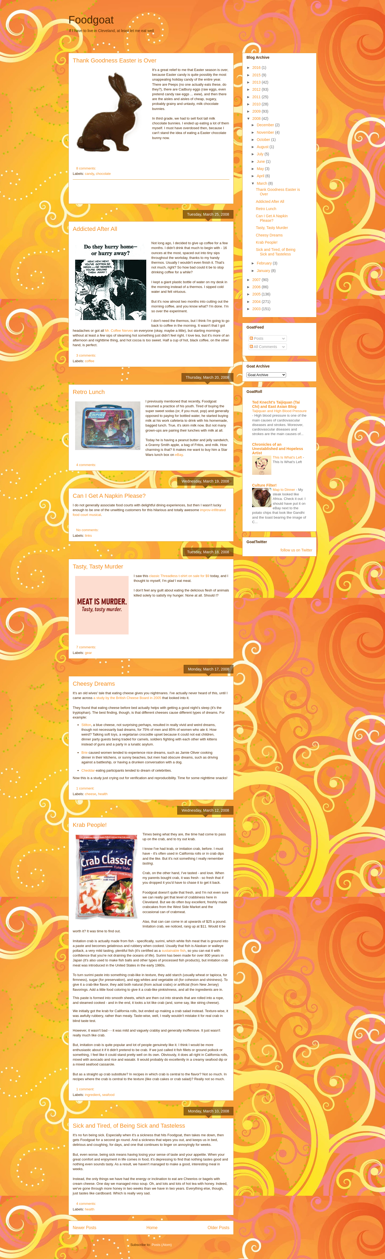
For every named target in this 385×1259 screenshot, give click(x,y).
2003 (257, 309)
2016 (257, 67)
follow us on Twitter (296, 550)
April (261, 176)
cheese (90, 794)
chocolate (103, 174)
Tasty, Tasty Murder (98, 566)
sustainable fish (174, 951)
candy (89, 174)
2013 (257, 82)
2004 (257, 301)
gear (88, 653)
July (260, 154)
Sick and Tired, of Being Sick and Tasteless (129, 1125)
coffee (89, 361)
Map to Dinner (284, 490)
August (263, 147)
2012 (257, 89)
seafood (108, 1095)
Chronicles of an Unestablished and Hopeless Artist (277, 448)
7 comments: (86, 647)
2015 (257, 75)
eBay (179, 455)
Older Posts (218, 1227)
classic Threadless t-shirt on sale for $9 (179, 576)
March (262, 183)
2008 (257, 118)
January (264, 271)
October (264, 139)
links (88, 536)
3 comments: (86, 355)
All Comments (263, 347)
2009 (257, 111)
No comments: (87, 530)
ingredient (92, 1095)
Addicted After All (95, 229)
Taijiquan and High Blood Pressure (279, 411)
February (265, 263)
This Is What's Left (288, 457)
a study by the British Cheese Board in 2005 (127, 698)
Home (152, 1227)
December (266, 125)
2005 (257, 294)
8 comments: (86, 168)
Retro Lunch (89, 392)
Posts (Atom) (162, 1245)
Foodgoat (91, 20)
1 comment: (85, 788)
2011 (257, 97)
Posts (256, 338)
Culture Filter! (264, 485)
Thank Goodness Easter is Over (114, 60)
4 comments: (86, 465)
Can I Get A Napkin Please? (109, 495)
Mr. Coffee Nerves (119, 331)
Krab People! (90, 825)
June (261, 161)
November (266, 132)
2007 (257, 280)
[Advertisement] (151, 192)
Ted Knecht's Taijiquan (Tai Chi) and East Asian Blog (276, 404)
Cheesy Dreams (94, 683)
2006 (257, 287)
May (261, 169)
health (102, 794)
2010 (257, 104)
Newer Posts (84, 1227)
